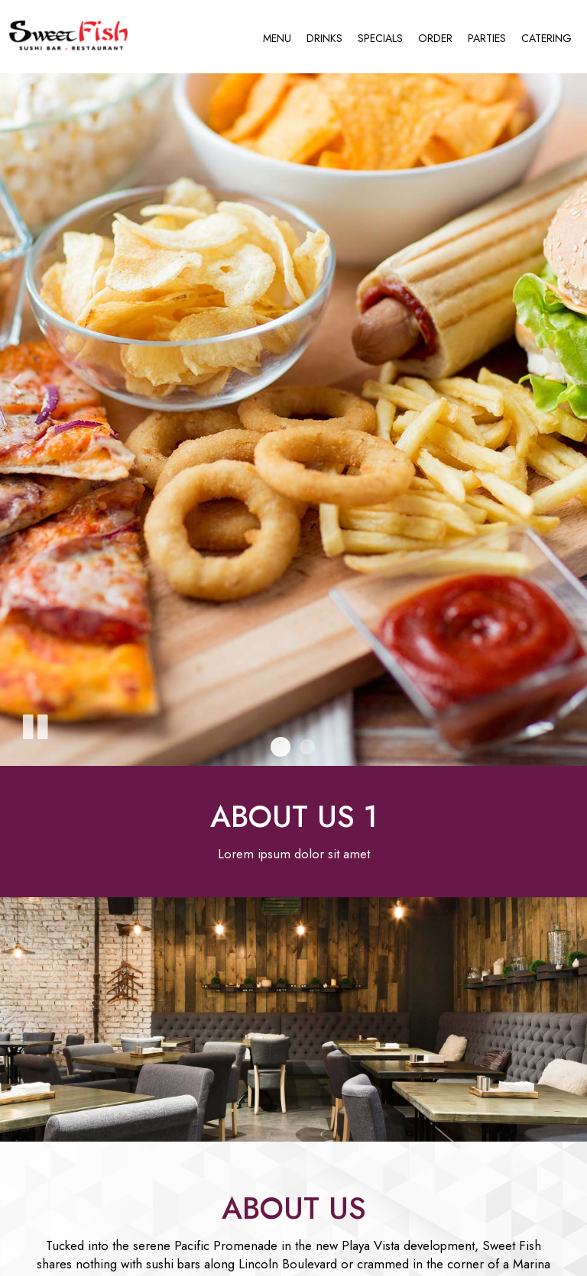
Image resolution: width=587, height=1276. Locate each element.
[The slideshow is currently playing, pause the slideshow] (34, 723)
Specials (380, 38)
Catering (546, 38)
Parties (487, 38)
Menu (277, 38)
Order (435, 38)
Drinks (324, 38)
